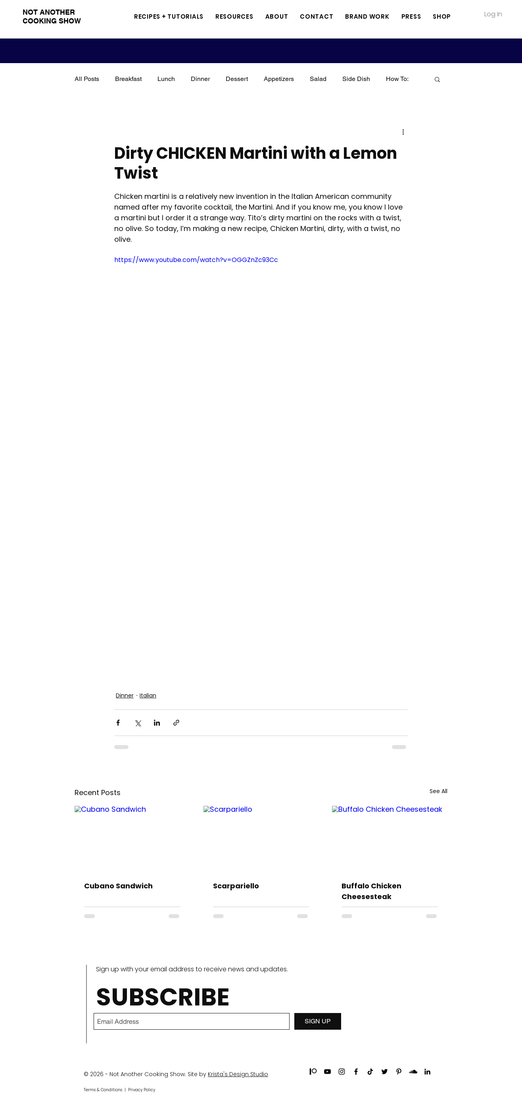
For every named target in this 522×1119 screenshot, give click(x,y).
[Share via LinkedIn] (157, 722)
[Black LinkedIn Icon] (427, 1071)
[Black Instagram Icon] (342, 1071)
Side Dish (356, 79)
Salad (318, 79)
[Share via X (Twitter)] (137, 722)
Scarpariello (236, 886)
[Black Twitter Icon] (384, 1071)
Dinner (200, 79)
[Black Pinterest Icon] (399, 1071)
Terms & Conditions (103, 1090)
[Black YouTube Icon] (327, 1071)
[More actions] (403, 131)
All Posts (87, 79)
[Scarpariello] (261, 838)
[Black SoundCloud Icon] (413, 1071)
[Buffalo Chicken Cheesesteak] (389, 838)
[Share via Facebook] (118, 722)
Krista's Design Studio (238, 1074)
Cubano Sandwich (118, 886)
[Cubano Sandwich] (132, 838)
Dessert (237, 79)
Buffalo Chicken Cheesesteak (371, 891)
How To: (397, 79)
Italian (148, 695)
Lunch (166, 79)
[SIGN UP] (317, 1021)
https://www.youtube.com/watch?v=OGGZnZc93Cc (196, 259)
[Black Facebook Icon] (356, 1071)
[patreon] (313, 1071)
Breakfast (128, 79)
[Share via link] (176, 722)
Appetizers (279, 79)
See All (438, 791)
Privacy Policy (141, 1090)
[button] (234, 16)
